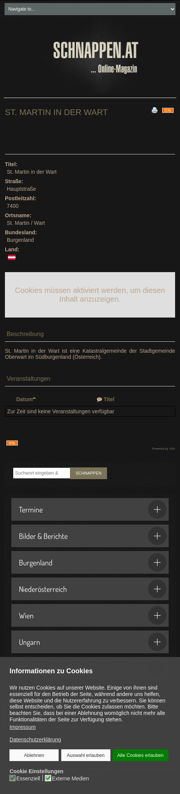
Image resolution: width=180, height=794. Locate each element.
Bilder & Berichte (93, 535)
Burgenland (93, 562)
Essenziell (28, 778)
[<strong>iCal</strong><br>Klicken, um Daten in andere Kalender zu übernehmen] (168, 110)
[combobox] (41, 473)
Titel (109, 399)
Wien (93, 615)
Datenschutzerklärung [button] (35, 740)
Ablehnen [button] (34, 755)
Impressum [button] (22, 727)
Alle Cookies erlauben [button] (140, 755)
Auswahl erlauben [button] (86, 755)
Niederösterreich (93, 588)
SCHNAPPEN (88, 473)
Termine (93, 509)
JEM (172, 448)
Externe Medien (70, 778)
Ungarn (93, 641)
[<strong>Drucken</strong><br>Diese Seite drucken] (155, 110)
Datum (26, 399)
